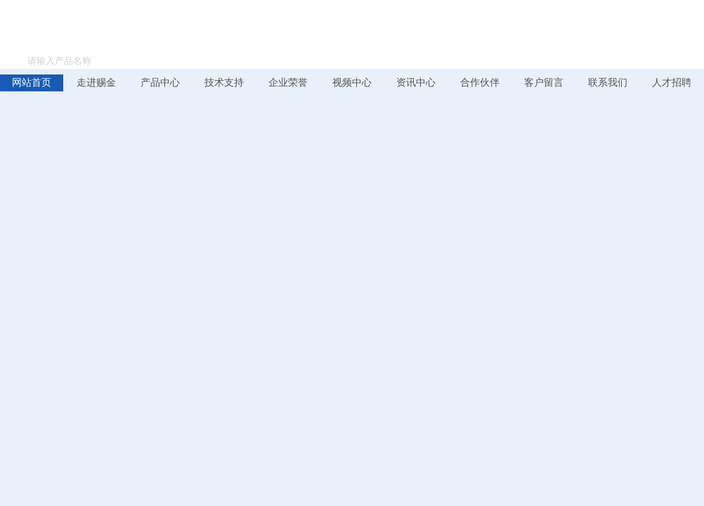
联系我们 (607, 82)
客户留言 (543, 82)
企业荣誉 (288, 82)
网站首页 (31, 82)
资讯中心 (416, 82)
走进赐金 (96, 82)
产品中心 (160, 82)
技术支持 (224, 82)
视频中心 (352, 82)
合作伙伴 (480, 82)
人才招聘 (671, 82)
